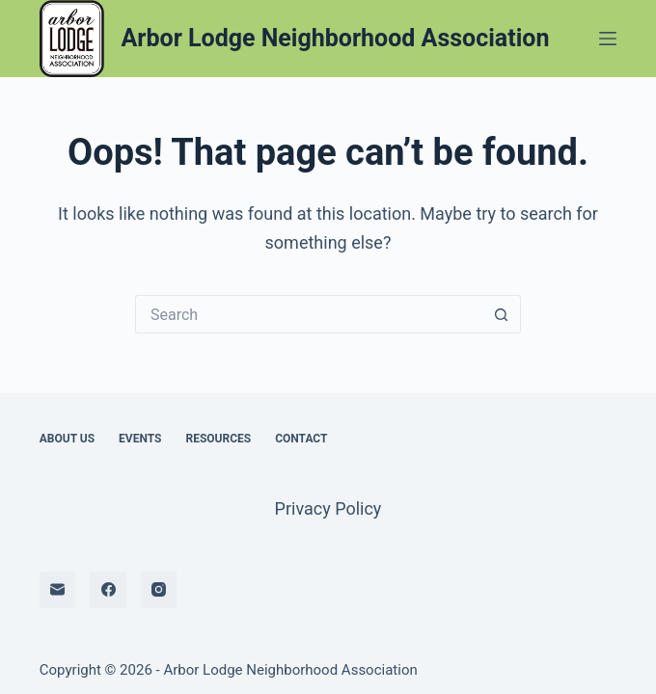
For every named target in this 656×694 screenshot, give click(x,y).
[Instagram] (159, 590)
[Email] (58, 590)
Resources (218, 438)
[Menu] (607, 38)
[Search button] (501, 314)
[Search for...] (308, 314)
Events (140, 438)
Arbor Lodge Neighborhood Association (336, 38)
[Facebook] (108, 590)
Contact (301, 438)
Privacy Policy (328, 508)
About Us (67, 438)
